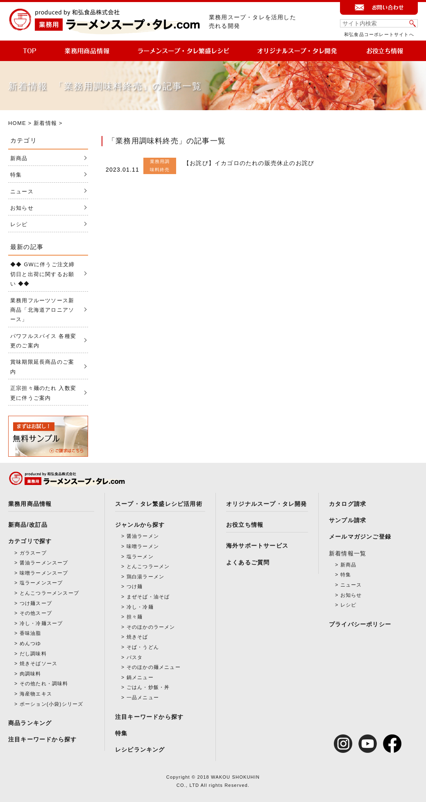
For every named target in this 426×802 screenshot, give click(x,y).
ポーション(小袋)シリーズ (52, 704)
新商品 (19, 158)
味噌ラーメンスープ (44, 573)
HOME (17, 123)
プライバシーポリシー (360, 624)
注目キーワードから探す (42, 739)
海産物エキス (36, 694)
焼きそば (137, 637)
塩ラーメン (140, 557)
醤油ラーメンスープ (44, 563)
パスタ (135, 657)
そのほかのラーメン (151, 627)
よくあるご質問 (248, 562)
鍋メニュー (140, 677)
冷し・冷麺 (140, 607)
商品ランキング (30, 723)
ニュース (22, 191)
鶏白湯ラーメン (145, 577)
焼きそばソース (38, 663)
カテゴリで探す (30, 541)
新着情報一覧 (347, 553)
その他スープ (36, 613)
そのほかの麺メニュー (154, 667)
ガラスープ (33, 553)
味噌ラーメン (143, 546)
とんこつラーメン (148, 566)
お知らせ (22, 208)
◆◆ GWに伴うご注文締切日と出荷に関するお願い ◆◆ (42, 274)
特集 (16, 175)
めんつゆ (30, 643)
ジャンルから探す (140, 524)
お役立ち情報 (244, 524)
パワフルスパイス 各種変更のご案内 (43, 341)
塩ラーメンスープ (41, 583)
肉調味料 (30, 674)
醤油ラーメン (143, 536)
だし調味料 (33, 654)
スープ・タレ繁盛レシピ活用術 (158, 504)
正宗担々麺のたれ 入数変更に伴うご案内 (43, 393)
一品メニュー (143, 697)
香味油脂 (30, 633)
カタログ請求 (347, 504)
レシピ (19, 224)
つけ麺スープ (36, 603)
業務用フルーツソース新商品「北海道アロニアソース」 (42, 310)
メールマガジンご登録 (360, 536)
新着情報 (45, 123)
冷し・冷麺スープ (41, 623)
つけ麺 (135, 586)
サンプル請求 (347, 520)
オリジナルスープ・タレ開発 (266, 504)
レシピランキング (140, 749)
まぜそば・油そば (148, 597)
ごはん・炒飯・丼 (148, 687)
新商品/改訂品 (28, 524)
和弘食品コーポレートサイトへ (379, 34)
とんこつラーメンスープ (49, 593)
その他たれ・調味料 (44, 683)
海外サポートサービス (257, 545)
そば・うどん (143, 647)
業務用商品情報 (30, 504)
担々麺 (135, 617)
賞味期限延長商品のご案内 (42, 366)
